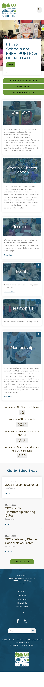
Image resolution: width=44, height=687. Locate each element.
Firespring (25, 642)
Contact (22, 584)
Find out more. (9, 292)
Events (22, 271)
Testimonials (22, 308)
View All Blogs (22, 562)
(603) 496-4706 (25, 581)
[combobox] (19, 630)
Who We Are (22, 596)
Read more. (8, 397)
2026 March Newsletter (21, 485)
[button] (39, 10)
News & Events (22, 607)
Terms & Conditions (27, 645)
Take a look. (8, 255)
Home (22, 612)
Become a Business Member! (23, 81)
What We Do (22, 599)
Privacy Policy (14, 645)
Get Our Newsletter (23, 92)
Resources (22, 226)
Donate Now (23, 86)
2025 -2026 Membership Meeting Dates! (20, 511)
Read (7, 493)
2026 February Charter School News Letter (21, 541)
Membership (22, 347)
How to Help (22, 603)
